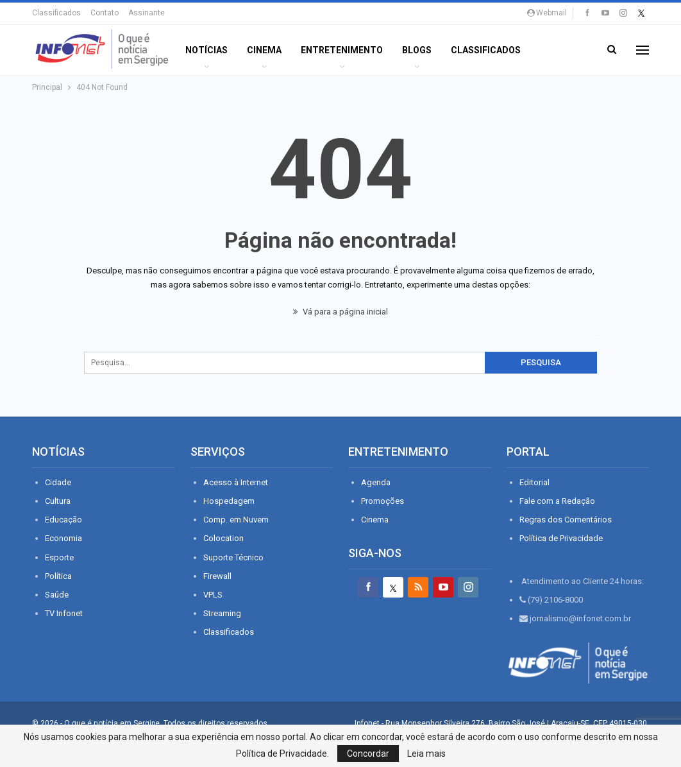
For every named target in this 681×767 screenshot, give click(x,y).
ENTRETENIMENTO (342, 50)
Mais (551, 50)
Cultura (58, 501)
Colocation (223, 538)
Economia (63, 538)
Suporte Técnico (233, 557)
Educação (63, 519)
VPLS (213, 594)
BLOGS (417, 50)
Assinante (146, 12)
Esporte (59, 557)
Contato (104, 12)
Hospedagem (229, 501)
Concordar (368, 753)
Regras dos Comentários (565, 519)
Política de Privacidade (561, 538)
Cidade (58, 482)
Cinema (264, 50)
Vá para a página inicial (340, 311)
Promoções (382, 501)
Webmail (547, 12)
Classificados (56, 12)
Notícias (206, 50)
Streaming (222, 613)
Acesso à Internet (235, 482)
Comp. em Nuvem (236, 519)
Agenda (376, 482)
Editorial (534, 482)
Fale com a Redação (557, 501)
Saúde (57, 594)
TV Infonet (64, 613)
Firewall (217, 576)
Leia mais (426, 753)
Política (58, 576)
